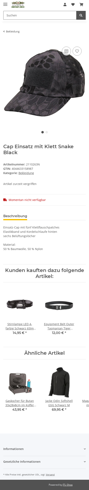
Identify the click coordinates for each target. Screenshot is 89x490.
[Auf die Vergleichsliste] (66, 51)
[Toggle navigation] (5, 2)
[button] (65, 4)
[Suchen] (39, 15)
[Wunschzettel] (73, 4)
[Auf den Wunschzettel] (77, 51)
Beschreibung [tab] (15, 216)
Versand (50, 474)
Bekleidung (26, 173)
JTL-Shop (68, 485)
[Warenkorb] (81, 4)
